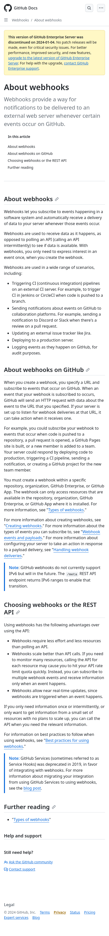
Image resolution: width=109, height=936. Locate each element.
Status (75, 912)
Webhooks (20, 20)
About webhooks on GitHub (47, 369)
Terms (45, 912)
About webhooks (48, 20)
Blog (36, 917)
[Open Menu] (101, 8)
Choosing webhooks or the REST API (50, 608)
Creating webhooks (24, 525)
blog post (32, 788)
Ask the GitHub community (28, 862)
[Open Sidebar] (6, 20)
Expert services (16, 917)
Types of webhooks (66, 510)
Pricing (89, 912)
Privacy (60, 912)
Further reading (30, 807)
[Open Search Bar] (89, 8)
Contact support (19, 869)
